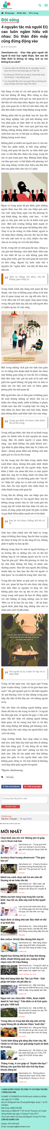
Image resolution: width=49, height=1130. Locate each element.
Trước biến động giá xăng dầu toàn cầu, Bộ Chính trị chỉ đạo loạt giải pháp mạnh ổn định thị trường (24, 1043)
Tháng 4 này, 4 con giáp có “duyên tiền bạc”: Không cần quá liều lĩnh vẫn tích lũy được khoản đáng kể (24, 1066)
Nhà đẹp (22, 873)
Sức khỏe (22, 1036)
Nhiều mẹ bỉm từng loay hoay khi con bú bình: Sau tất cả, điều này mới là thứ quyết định (23, 899)
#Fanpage (9, 13)
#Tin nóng (33, 13)
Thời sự (21, 1059)
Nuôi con (22, 853)
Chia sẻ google (34, 786)
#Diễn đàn (21, 13)
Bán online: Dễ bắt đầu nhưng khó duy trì (22, 939)
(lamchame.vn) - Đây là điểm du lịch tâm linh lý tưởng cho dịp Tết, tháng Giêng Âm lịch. (33, 1010)
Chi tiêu (22, 892)
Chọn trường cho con (27, 974)
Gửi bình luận (10, 807)
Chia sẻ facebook (12, 786)
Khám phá (22, 951)
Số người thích (26, 819)
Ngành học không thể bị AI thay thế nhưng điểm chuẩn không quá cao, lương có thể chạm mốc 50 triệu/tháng (23, 958)
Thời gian (13, 819)
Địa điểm (22, 935)
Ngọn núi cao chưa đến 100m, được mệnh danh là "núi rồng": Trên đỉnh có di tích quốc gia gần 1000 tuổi (24, 1001)
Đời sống (10, 19)
